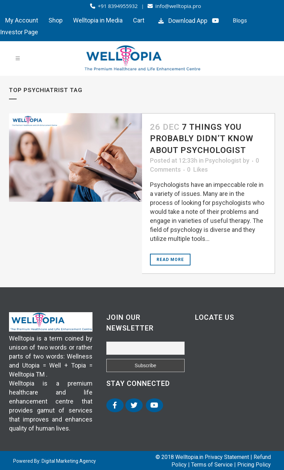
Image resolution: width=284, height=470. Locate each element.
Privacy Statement (227, 457)
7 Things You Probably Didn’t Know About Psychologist (202, 138)
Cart (138, 20)
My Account (21, 20)
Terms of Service (212, 464)
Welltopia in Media (98, 20)
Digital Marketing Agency (69, 461)
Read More (170, 259)
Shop (55, 20)
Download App (182, 20)
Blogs (240, 20)
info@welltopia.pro (174, 5)
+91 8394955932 (114, 5)
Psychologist (223, 160)
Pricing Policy (254, 464)
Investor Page (19, 32)
